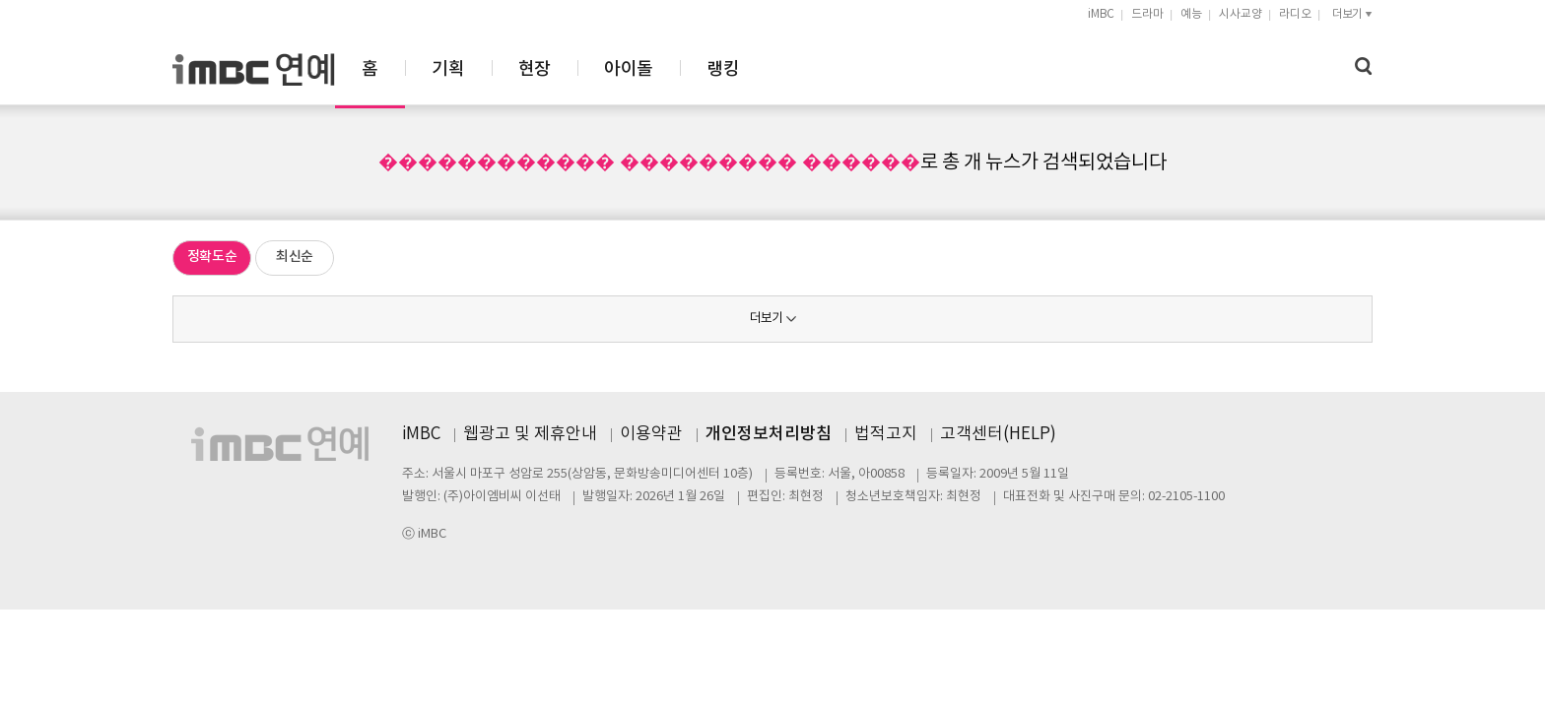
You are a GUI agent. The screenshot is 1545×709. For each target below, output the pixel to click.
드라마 (1147, 14)
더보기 (766, 318)
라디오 (1295, 14)
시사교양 (1240, 14)
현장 (751, 69)
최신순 (294, 256)
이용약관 (651, 434)
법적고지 (885, 434)
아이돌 (845, 69)
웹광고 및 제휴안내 (530, 434)
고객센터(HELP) (998, 434)
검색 (1364, 66)
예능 (1191, 14)
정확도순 (212, 256)
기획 (664, 69)
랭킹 (939, 69)
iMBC (1101, 14)
